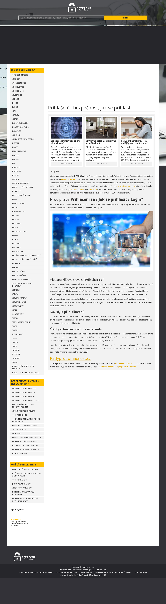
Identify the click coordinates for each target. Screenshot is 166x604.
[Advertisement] (83, 44)
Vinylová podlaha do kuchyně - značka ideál (101, 142)
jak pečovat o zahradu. (127, 367)
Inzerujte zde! (16, 519)
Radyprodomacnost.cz (70, 358)
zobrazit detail (66, 163)
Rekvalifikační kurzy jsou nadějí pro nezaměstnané (134, 142)
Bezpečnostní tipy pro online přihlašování (65, 142)
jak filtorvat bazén (105, 367)
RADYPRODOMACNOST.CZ (127, 363)
